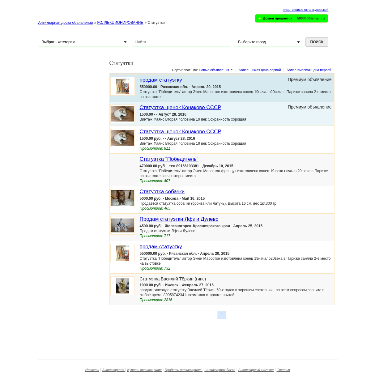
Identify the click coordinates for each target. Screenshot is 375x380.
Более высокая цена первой (309, 70)
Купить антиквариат (144, 370)
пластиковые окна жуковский (306, 9)
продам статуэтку (161, 80)
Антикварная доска (219, 370)
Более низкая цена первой (260, 70)
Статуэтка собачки (162, 191)
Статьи (283, 370)
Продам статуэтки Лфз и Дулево (179, 219)
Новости (92, 370)
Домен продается (277, 18)
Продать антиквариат (183, 370)
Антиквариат (113, 370)
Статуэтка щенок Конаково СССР (180, 107)
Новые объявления (214, 70)
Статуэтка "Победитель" (169, 159)
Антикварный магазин (256, 370)
